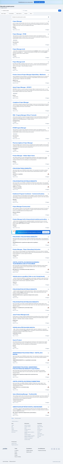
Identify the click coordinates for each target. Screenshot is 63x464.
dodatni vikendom (40, 426)
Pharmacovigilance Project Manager (23, 143)
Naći (60, 10)
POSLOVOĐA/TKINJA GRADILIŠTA (22, 168)
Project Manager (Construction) (21, 206)
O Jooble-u (16, 450)
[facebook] (52, 449)
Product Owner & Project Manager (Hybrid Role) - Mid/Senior (29, 74)
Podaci (16, 452)
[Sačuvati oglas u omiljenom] (48, 21)
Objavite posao (28, 452)
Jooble (59, 461)
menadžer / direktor (27, 426)
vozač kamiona (39, 433)
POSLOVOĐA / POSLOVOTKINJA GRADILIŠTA (25, 236)
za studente (39, 430)
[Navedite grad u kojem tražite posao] (33, 10)
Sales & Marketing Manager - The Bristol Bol (25, 394)
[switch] (49, 17)
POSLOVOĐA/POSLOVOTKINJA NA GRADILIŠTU (26, 302)
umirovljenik (39, 436)
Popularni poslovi (14, 443)
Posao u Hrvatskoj (18, 456)
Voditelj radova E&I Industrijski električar (24, 327)
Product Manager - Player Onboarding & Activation (26, 249)
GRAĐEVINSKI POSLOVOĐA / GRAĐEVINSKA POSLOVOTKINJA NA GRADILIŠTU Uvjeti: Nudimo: (26, 367)
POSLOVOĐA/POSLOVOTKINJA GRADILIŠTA (25, 181)
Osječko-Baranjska (14, 430)
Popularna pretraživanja (42, 450)
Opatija (13, 429)
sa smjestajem (39, 425)
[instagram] (54, 449)
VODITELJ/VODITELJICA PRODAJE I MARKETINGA (26, 381)
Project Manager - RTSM (19, 34)
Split (12, 426)
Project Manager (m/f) (19, 62)
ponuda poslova (39, 429)
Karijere (16, 453)
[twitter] (57, 449)
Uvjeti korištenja (5, 461)
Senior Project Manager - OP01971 (22, 87)
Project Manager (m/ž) (19, 49)
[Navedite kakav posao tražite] (11, 10)
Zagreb (13, 425)
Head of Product (17, 340)
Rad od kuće (13, 432)
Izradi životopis (46, 232)
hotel (38, 437)
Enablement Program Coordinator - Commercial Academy (28, 194)
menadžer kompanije (27, 434)
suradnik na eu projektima (28, 438)
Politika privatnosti (12, 461)
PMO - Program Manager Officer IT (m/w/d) (24, 115)
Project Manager (17, 21)
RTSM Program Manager (19, 128)
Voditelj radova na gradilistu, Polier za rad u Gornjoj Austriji (29, 276)
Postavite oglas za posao (39, 2)
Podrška (16, 455)
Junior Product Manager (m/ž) (21, 314)
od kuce (38, 432)
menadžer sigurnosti (27, 429)
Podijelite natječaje (29, 450)
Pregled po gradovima (15, 444)
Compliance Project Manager (21, 102)
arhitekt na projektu (27, 425)
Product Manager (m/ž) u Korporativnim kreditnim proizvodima (30, 219)
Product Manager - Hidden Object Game (24, 155)
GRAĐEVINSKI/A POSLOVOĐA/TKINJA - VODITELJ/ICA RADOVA (27, 353)
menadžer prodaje (27, 439)
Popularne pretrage (15, 421)
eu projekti (26, 430)
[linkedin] (59, 449)
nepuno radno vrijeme (40, 434)
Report (47, 29)
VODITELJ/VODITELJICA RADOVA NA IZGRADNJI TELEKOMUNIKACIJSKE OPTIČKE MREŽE (26, 262)
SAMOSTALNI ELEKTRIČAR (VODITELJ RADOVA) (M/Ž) (27, 407)
